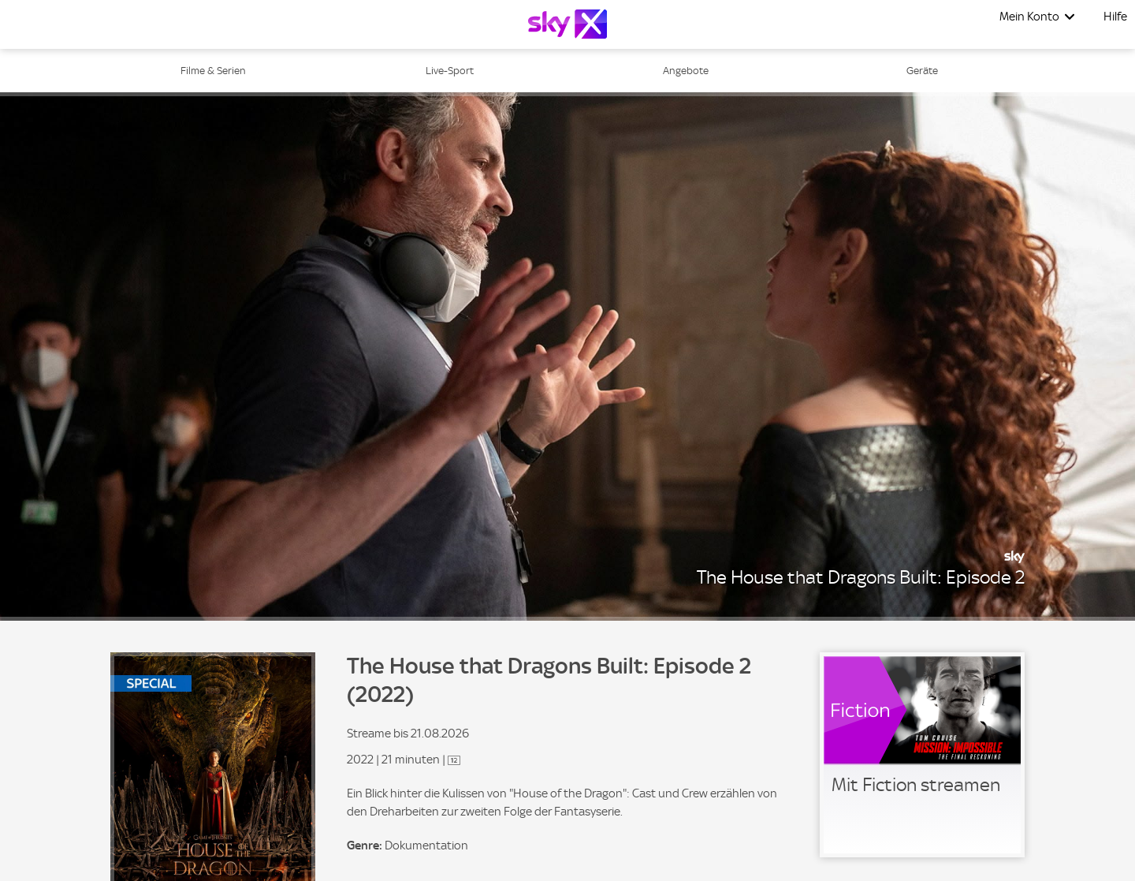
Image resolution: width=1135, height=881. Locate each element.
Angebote (686, 71)
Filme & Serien (213, 71)
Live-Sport (450, 71)
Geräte (922, 71)
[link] (922, 754)
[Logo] (567, 24)
